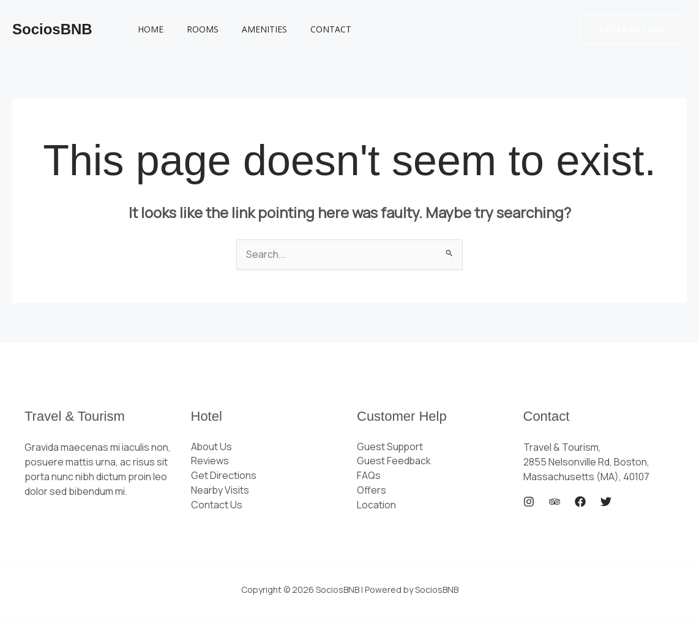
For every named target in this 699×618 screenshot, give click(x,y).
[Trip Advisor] (554, 502)
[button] (633, 29)
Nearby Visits (220, 491)
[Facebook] (580, 502)
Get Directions (223, 476)
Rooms (193, 29)
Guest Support (390, 447)
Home (147, 29)
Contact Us (216, 506)
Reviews (210, 462)
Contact (309, 29)
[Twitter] (605, 502)
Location (376, 506)
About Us (212, 447)
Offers (371, 491)
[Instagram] (528, 502)
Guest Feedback (394, 462)
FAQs (369, 476)
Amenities (249, 29)
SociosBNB (52, 29)
